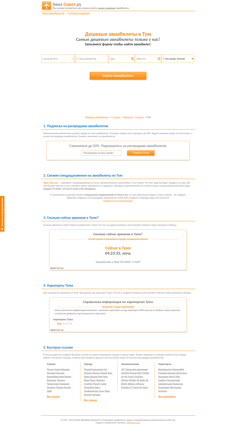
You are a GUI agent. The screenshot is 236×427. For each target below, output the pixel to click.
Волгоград (181, 373)
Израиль (65, 369)
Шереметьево (165, 383)
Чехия (57, 369)
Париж (103, 373)
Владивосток (164, 369)
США (49, 391)
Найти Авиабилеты (118, 75)
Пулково (162, 373)
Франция (51, 380)
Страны (116, 117)
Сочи (101, 391)
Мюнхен (100, 380)
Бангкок (94, 376)
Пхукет (96, 383)
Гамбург (162, 380)
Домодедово (173, 380)
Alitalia (130, 383)
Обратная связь (133, 422)
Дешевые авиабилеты (97, 117)
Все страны (53, 396)
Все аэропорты (167, 396)
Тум (59, 323)
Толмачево (163, 387)
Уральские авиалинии (136, 369)
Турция (59, 387)
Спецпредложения (79, 13)
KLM (139, 373)
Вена (97, 387)
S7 (131, 387)
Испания (51, 373)
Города (140, 117)
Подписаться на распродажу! (118, 200)
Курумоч (162, 391)
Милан (96, 373)
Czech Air (137, 387)
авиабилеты (91, 6)
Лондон (88, 373)
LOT (123, 369)
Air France (129, 376)
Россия (50, 369)
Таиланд (61, 380)
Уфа (172, 387)
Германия (64, 383)
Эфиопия (128, 117)
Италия (67, 387)
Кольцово (163, 376)
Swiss (145, 387)
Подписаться (141, 153)
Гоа (105, 369)
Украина (51, 387)
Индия (67, 376)
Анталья (96, 394)
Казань (177, 387)
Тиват (107, 391)
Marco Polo (174, 376)
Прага (93, 380)
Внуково (171, 373)
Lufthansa (139, 383)
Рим (100, 376)
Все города (90, 400)
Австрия (60, 373)
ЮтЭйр (132, 380)
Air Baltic (141, 380)
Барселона (97, 369)
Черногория (53, 383)
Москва (88, 369)
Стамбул (88, 383)
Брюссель (178, 383)
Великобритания (55, 376)
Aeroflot (125, 373)
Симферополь (91, 391)
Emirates (125, 387)
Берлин (88, 394)
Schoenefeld (178, 369)
